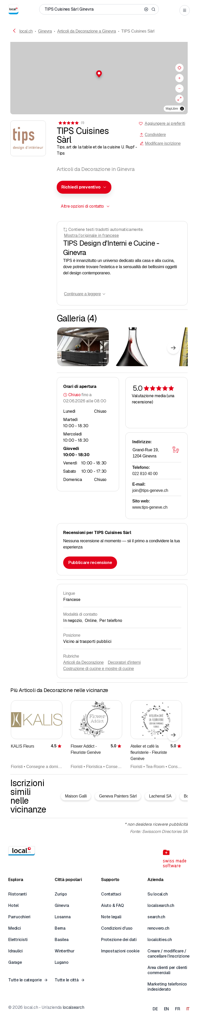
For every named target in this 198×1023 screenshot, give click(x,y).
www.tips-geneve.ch (150, 507)
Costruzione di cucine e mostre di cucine (98, 668)
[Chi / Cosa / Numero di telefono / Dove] (93, 9)
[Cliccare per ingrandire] (83, 346)
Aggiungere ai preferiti (165, 123)
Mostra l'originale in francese (91, 235)
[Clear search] (146, 9)
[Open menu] (184, 10)
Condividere (152, 134)
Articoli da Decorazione (83, 662)
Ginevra (45, 31)
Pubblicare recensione (90, 562)
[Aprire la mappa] (175, 449)
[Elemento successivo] (173, 348)
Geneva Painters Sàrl (118, 796)
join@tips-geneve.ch (150, 490)
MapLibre (172, 108)
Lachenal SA (160, 796)
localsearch (73, 1007)
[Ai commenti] (71, 122)
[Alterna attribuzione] (182, 109)
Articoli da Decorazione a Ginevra (86, 31)
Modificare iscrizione (160, 143)
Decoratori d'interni (124, 662)
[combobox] (84, 187)
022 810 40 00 (145, 473)
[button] (99, 74)
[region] (99, 78)
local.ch (26, 31)
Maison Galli (76, 796)
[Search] (153, 9)
